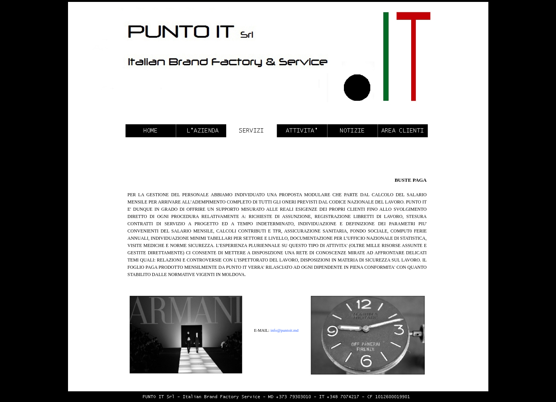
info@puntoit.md (284, 330)
